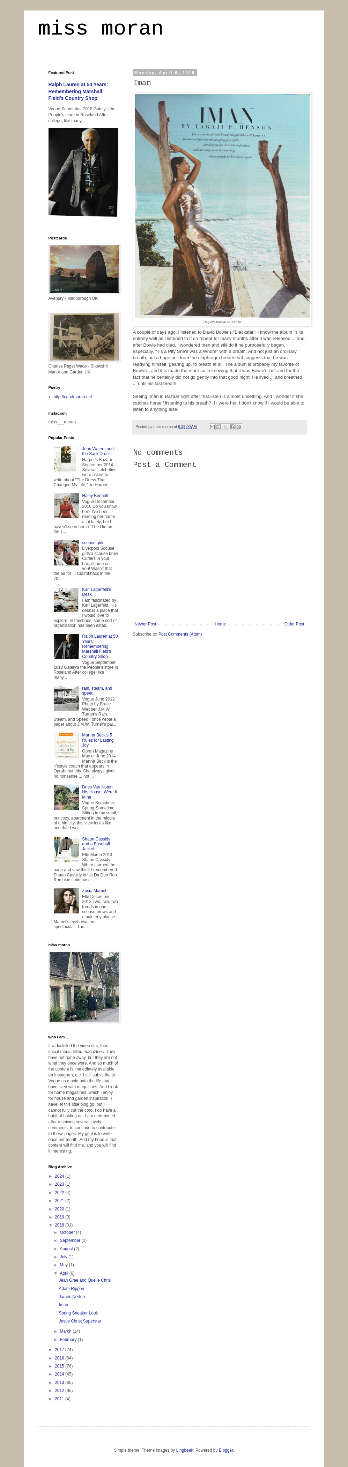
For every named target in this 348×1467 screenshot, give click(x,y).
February (68, 1339)
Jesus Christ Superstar (80, 1321)
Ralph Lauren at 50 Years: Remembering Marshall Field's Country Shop (78, 91)
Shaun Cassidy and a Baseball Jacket (96, 844)
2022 (60, 1192)
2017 (60, 1349)
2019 (60, 1217)
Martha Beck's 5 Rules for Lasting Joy (97, 740)
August (67, 1248)
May (64, 1264)
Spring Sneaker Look (78, 1313)
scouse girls (93, 542)
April (64, 1273)
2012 (60, 1390)
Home (220, 624)
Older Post (294, 624)
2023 (60, 1184)
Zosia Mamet (94, 890)
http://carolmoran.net (73, 396)
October (68, 1232)
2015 (60, 1366)
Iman (63, 1304)
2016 (60, 1358)
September (70, 1240)
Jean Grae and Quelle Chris (85, 1280)
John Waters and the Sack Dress (97, 451)
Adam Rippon (71, 1288)
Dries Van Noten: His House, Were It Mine (99, 792)
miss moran (101, 30)
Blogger (226, 1450)
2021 (60, 1200)
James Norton (72, 1296)
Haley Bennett (95, 495)
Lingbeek (184, 1450)
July (64, 1256)
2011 (60, 1398)
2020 (60, 1209)
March (66, 1331)
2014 (60, 1374)
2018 (60, 1225)
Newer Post (145, 624)
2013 (60, 1382)
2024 (60, 1176)
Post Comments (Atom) (180, 634)
